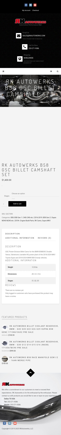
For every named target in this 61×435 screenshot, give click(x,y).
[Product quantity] (4, 203)
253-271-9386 (34, 48)
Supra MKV (46, 221)
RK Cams (38, 221)
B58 (12, 217)
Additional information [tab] (19, 238)
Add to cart (17, 204)
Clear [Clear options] (13, 198)
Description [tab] (12, 234)
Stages (6, 196)
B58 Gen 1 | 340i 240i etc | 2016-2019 (28, 217)
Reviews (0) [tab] (44, 238)
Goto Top (30, 373)
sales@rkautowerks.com (34, 36)
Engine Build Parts (27, 221)
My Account (26, 10)
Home (18, 102)
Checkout (35, 10)
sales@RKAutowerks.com (19, 408)
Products (30, 102)
